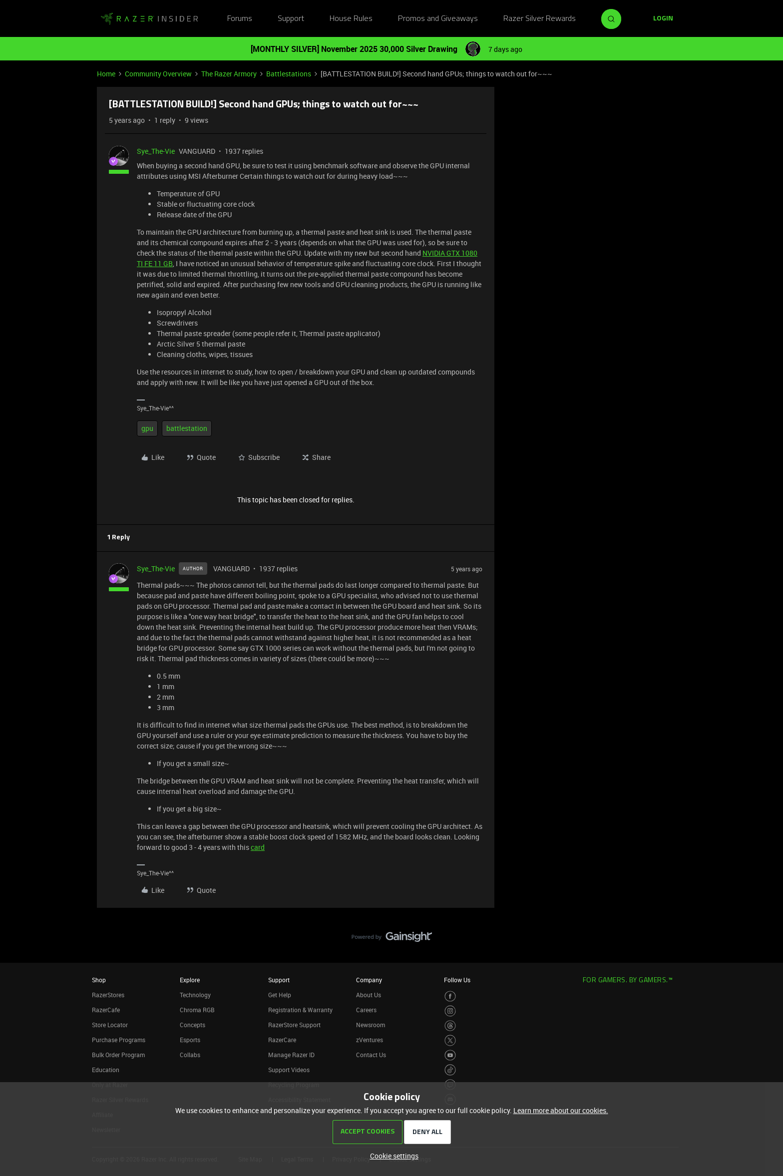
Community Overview (158, 73)
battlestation (186, 428)
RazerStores (108, 995)
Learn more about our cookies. (560, 1110)
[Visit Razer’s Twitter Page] (450, 1040)
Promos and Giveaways (438, 19)
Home (106, 73)
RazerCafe (106, 1010)
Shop (99, 980)
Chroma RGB (197, 1010)
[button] (663, 19)
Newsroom (370, 1025)
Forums (239, 19)
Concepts (192, 1025)
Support (291, 19)
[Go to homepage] (149, 19)
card (258, 847)
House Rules (351, 19)
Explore (190, 980)
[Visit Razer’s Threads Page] (450, 1026)
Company (369, 980)
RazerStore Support (294, 1025)
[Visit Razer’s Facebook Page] (450, 996)
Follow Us (457, 980)
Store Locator (110, 1025)
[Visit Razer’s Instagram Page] (450, 1011)
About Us (368, 995)
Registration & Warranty (300, 1010)
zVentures (369, 1040)
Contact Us (371, 1055)
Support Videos (289, 1070)
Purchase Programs (118, 1040)
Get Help (279, 995)
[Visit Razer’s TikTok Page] (450, 1070)
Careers (366, 1010)
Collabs (190, 1055)
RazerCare (282, 1040)
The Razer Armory (229, 73)
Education (105, 1070)
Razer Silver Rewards (539, 19)
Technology (195, 995)
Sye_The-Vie (156, 151)
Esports (190, 1040)
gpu (147, 428)
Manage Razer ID (291, 1055)
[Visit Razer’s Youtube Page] (450, 1055)
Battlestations (288, 73)
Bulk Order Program (118, 1055)
